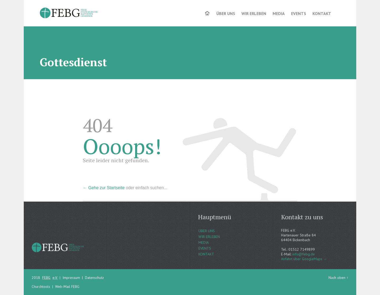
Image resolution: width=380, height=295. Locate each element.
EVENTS (204, 248)
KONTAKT (206, 254)
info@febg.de (303, 254)
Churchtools (41, 286)
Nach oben (337, 277)
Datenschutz (94, 277)
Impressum (71, 277)
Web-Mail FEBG (67, 286)
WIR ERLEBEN (209, 236)
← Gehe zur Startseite (104, 187)
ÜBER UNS (206, 231)
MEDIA (203, 242)
